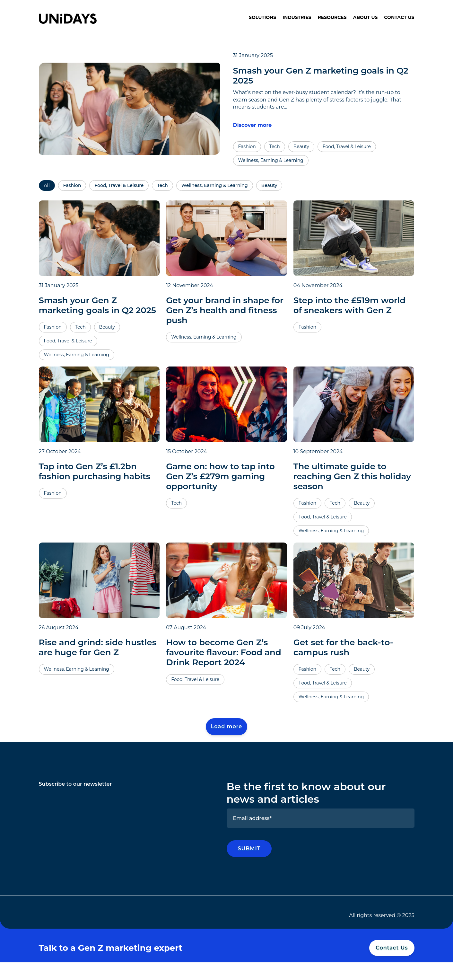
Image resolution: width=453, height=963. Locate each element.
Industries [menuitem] (297, 17)
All (47, 185)
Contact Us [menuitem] (399, 17)
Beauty (269, 185)
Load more (226, 727)
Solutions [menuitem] (262, 17)
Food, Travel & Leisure (119, 185)
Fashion (72, 185)
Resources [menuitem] (332, 17)
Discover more (252, 125)
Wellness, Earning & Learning (214, 185)
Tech (162, 185)
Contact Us (392, 948)
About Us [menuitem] (365, 17)
